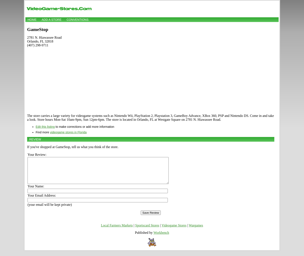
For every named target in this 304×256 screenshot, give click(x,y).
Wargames (196, 230)
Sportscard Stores (147, 230)
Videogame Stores (174, 230)
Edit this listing (45, 126)
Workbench (161, 238)
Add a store (51, 19)
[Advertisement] (150, 80)
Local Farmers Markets (117, 230)
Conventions (78, 19)
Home (32, 19)
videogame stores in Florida (68, 132)
